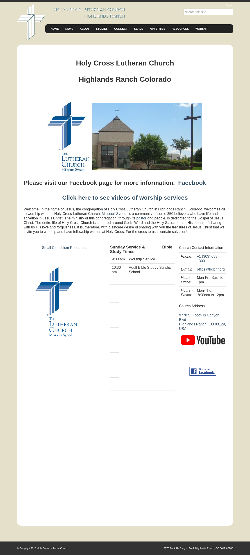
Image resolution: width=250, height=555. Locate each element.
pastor (141, 218)
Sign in (229, 5)
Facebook (192, 182)
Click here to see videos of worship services (125, 197)
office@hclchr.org (211, 269)
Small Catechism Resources (64, 248)
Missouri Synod (114, 214)
